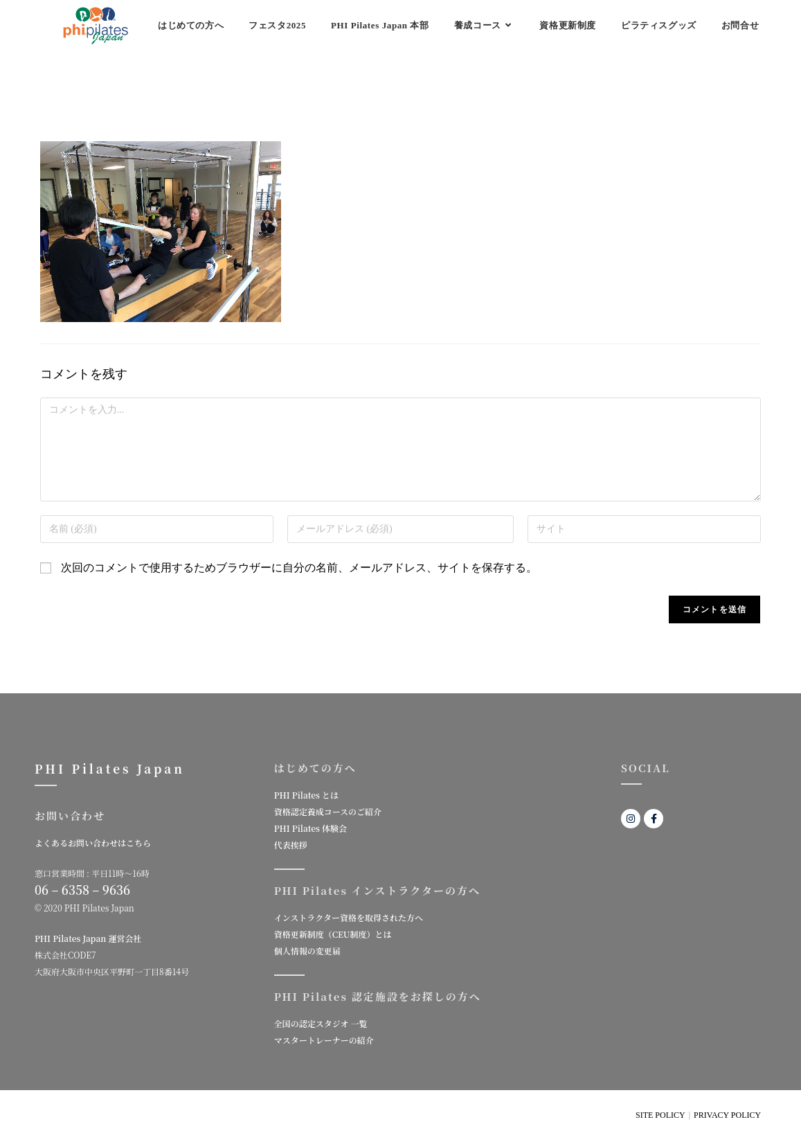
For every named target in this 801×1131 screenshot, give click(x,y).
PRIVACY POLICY (727, 1115)
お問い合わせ (70, 815)
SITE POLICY (660, 1115)
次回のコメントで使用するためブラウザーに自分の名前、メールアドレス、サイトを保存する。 (299, 567)
